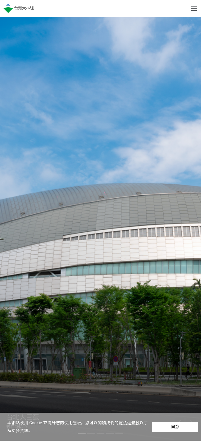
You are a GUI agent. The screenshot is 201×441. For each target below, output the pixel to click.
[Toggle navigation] (194, 8)
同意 (175, 426)
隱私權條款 (129, 422)
